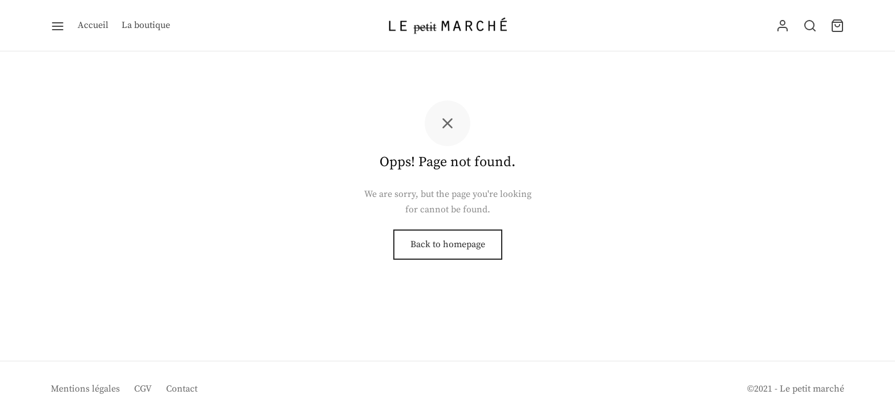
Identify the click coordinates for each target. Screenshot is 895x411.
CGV (143, 388)
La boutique (146, 25)
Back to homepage (447, 244)
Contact (181, 388)
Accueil (93, 25)
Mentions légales (85, 388)
